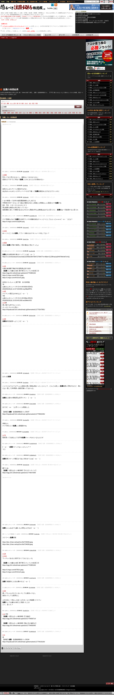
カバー (89, 294)
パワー (96, 292)
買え (87, 296)
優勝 (90, 292)
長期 (102, 294)
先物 (64, 112)
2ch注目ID (62, 1)
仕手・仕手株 (31, 31)
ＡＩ (109, 296)
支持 (100, 292)
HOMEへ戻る (4, 37)
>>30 (4, 319)
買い (91, 288)
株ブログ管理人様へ (56, 686)
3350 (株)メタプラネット (96, 178)
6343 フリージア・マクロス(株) (97, 95)
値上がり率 (50, 35)
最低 (109, 290)
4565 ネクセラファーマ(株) (96, 196)
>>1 (3, 614)
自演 (89, 296)
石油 (99, 294)
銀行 (45, 112)
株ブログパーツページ (104, 389)
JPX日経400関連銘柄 (92, 204)
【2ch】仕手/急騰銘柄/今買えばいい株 (11, 35)
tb (31, 112)
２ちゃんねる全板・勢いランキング (100, 191)
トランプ (94, 296)
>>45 (4, 291)
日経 (17, 112)
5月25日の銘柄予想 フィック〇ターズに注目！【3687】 (93, 20)
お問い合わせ (37, 688)
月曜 (21, 112)
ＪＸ (87, 294)
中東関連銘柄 (92, 235)
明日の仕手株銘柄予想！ (95, 331)
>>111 (4, 556)
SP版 (8, 1)
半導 (101, 294)
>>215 (4, 231)
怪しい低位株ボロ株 (32, 1)
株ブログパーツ (71, 1)
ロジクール (91, 296)
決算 (60, 112)
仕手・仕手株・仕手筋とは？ (9, 20)
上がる (98, 296)
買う (87, 292)
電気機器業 (92, 244)
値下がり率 (64, 35)
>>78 (4, 303)
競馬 (106, 296)
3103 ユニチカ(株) (94, 102)
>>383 (4, 175)
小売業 (90, 256)
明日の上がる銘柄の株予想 (96, 327)
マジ (104, 294)
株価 (109, 294)
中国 (78, 112)
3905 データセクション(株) (96, 129)
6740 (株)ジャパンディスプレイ (97, 92)
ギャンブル (107, 292)
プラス (106, 294)
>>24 (4, 554)
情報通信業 (92, 247)
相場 (91, 294)
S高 (17, 103)
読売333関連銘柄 (92, 207)
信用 (108, 290)
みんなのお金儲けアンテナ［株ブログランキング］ (98, 313)
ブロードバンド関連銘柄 (93, 216)
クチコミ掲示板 (43, 1)
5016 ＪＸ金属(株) (94, 141)
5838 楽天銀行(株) (94, 134)
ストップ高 (13, 103)
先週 (103, 292)
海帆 (41, 112)
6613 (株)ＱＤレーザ (95, 97)
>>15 (4, 266)
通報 (8, 103)
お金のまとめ (92, 329)
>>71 (4, 435)
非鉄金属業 (92, 250)
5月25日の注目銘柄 (82, 15)
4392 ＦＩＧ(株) (93, 85)
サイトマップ (65, 686)
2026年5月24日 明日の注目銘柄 (86, 17)
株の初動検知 (92, 333)
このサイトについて (45, 686)
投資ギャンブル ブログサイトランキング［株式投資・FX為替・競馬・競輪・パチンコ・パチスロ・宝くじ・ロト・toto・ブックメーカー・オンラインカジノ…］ (98, 319)
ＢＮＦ (26, 103)
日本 (93, 290)
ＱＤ (89, 292)
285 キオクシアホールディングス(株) (98, 120)
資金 (56, 112)
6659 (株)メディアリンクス (96, 105)
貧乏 (33, 103)
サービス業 (92, 253)
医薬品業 (91, 272)
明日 (36, 103)
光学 (48, 112)
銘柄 (27, 28)
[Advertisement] (21, 64)
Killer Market (92, 324)
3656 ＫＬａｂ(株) (94, 171)
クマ (103, 290)
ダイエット (90, 290)
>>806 (4, 243)
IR (2, 103)
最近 (104, 292)
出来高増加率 (78, 35)
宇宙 (101, 292)
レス (99, 290)
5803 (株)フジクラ (94, 82)
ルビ (70, 112)
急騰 (100, 296)
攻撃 (9, 112)
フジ (28, 112)
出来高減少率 (92, 35)
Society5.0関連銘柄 (92, 213)
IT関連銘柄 (91, 232)
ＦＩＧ (95, 290)
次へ (19, 648)
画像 (87, 290)
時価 (108, 294)
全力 (30, 103)
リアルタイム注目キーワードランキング (13, 26)
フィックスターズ (96, 294)
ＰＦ (98, 292)
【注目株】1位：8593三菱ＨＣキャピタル (88, 14)
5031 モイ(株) (93, 139)
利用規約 (36, 686)
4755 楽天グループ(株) (95, 136)
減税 (35, 112)
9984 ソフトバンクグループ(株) (97, 87)
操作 (22, 103)
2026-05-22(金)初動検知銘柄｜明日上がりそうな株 (91, 22)
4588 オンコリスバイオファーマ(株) (99, 100)
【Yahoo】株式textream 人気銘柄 (31, 35)
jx (67, 112)
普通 (109, 292)
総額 (94, 292)
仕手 (5, 103)
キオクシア (103, 296)
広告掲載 (72, 686)
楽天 (92, 294)
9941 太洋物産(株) (94, 90)
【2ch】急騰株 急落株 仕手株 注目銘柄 (10, 16)
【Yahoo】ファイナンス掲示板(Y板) (31, 16)
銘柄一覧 (13, 1)
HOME (3, 1)
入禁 (74, 112)
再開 (13, 112)
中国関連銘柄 (92, 210)
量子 (52, 112)
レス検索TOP (13, 37)
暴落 (5, 112)
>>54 (4, 591)
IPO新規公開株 (21, 1)
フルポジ (106, 290)
